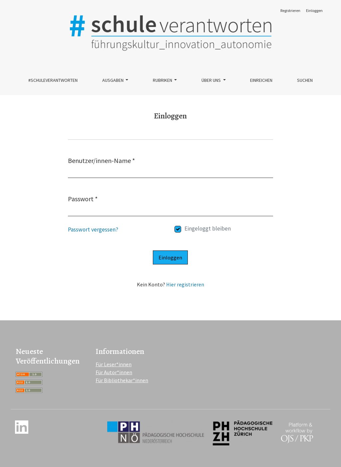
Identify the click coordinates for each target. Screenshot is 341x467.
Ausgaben (113, 80)
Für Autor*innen (114, 372)
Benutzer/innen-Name (101, 160)
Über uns (211, 80)
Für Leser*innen (114, 364)
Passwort (83, 198)
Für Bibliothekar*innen (122, 380)
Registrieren (290, 10)
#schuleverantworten (53, 80)
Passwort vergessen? (93, 229)
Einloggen (314, 10)
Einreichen (261, 80)
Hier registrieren (185, 284)
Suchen (305, 80)
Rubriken (163, 80)
